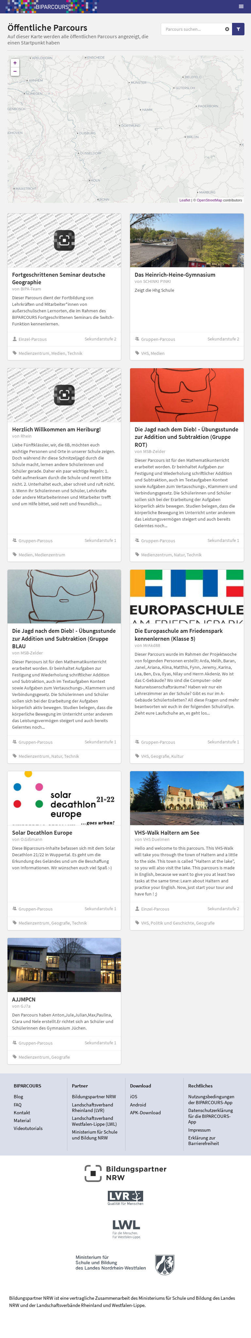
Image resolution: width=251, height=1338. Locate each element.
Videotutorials (28, 1128)
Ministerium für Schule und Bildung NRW (94, 1134)
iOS (133, 1097)
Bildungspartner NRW (94, 1097)
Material (22, 1120)
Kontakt (22, 1112)
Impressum (199, 1130)
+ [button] (15, 63)
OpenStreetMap (209, 200)
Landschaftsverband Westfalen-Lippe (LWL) (94, 1121)
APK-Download (145, 1112)
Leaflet (184, 200)
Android (138, 1105)
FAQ (18, 1105)
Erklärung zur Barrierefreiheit (203, 1140)
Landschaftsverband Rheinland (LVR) (92, 1108)
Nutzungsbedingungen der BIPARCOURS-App (211, 1099)
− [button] (15, 72)
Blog (18, 1097)
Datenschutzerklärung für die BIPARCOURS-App (210, 1116)
